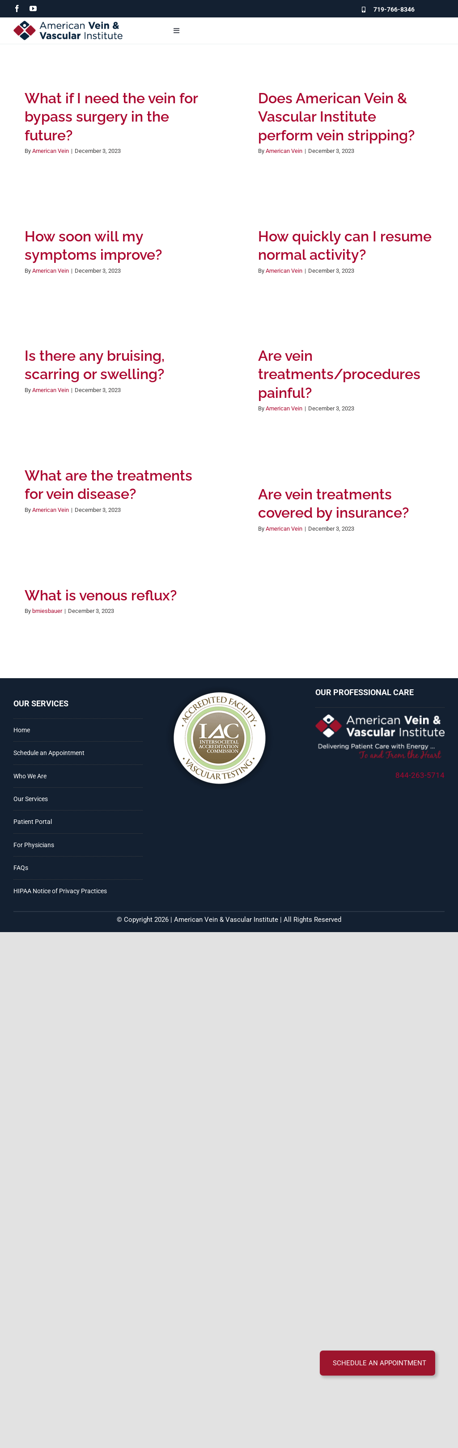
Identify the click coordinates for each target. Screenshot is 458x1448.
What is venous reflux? (101, 595)
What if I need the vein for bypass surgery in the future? (111, 117)
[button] (377, 1363)
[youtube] (33, 8)
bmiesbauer (47, 611)
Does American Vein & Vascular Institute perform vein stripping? (336, 117)
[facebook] (17, 8)
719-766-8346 (394, 9)
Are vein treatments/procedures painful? (339, 374)
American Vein (50, 151)
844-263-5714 (420, 775)
